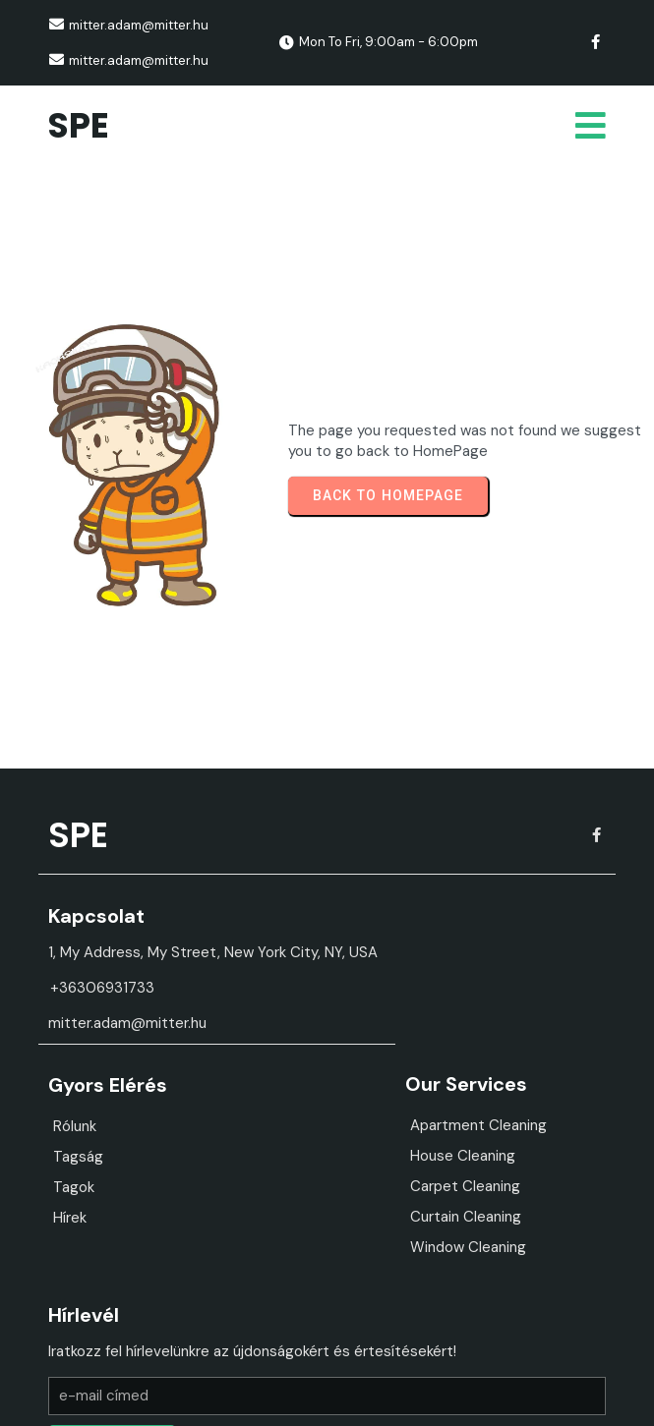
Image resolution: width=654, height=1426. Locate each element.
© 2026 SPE (327, 1395)
